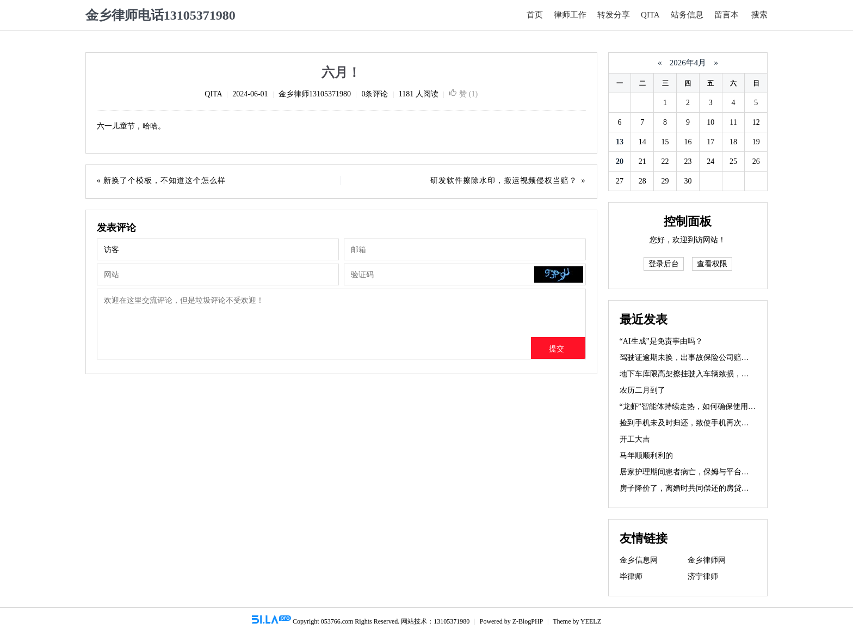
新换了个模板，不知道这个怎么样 (164, 180)
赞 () (463, 94)
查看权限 (712, 264)
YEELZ (590, 621)
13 (619, 142)
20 (619, 161)
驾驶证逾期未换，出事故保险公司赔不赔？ (692, 357)
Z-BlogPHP (527, 621)
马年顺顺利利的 (646, 455)
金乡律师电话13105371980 (160, 15)
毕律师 (631, 576)
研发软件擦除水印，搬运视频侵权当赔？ (503, 180)
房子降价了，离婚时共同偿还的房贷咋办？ (692, 488)
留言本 (726, 14)
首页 (535, 14)
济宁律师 (703, 576)
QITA (650, 14)
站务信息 (687, 14)
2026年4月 (687, 62)
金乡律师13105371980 (315, 94)
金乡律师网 (707, 560)
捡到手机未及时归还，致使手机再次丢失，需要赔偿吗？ (715, 423)
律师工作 (570, 14)
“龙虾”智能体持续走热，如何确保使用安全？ (695, 406)
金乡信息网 (639, 560)
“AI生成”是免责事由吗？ (661, 341)
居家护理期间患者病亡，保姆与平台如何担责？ (700, 472)
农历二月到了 (642, 390)
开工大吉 (635, 439)
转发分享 (613, 14)
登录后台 (663, 264)
